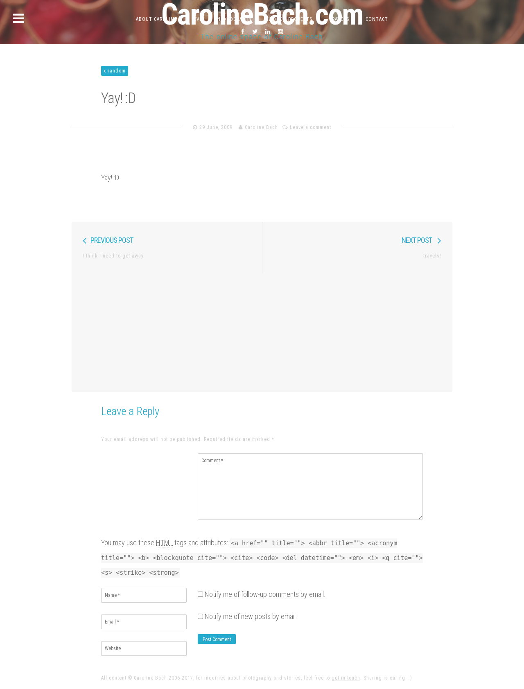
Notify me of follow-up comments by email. (265, 594)
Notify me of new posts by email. (251, 616)
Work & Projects (290, 19)
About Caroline (156, 19)
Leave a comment (310, 127)
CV (197, 19)
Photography (234, 19)
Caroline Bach (261, 127)
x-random (115, 71)
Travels (339, 19)
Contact (377, 19)
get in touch (346, 678)
